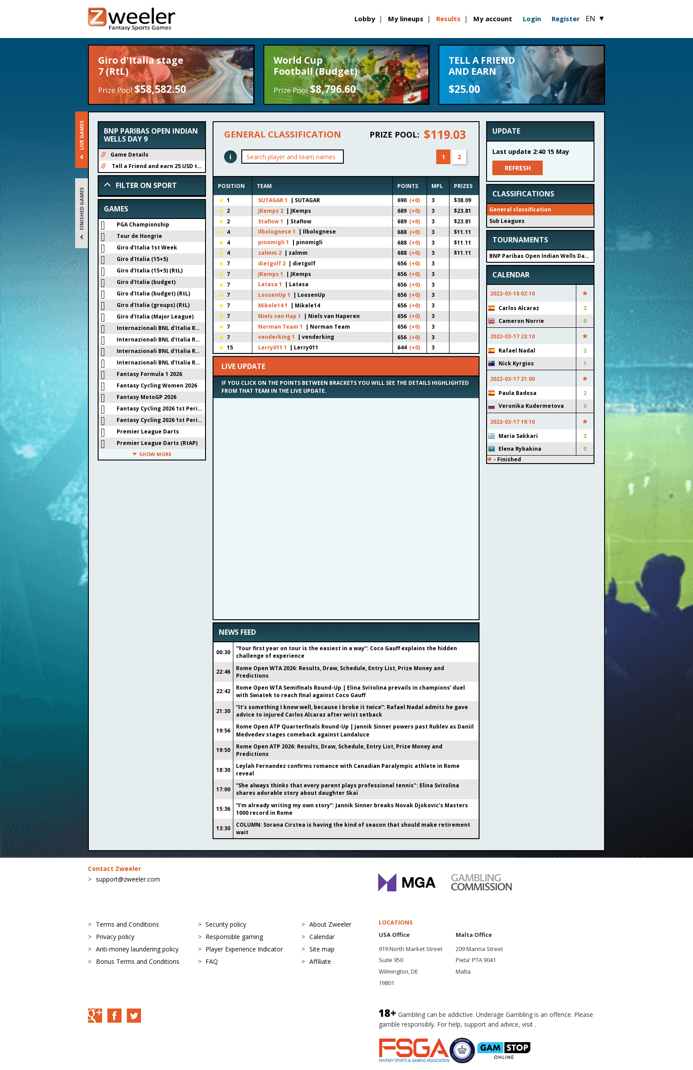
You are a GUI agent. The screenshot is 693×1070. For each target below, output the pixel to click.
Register (566, 18)
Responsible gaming (234, 936)
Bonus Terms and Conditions (137, 961)
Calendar (322, 936)
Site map (322, 949)
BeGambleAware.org (567, 1024)
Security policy (226, 924)
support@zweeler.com (128, 879)
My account (492, 18)
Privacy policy (115, 936)
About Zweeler (330, 924)
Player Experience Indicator (244, 949)
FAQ (212, 961)
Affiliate (320, 961)
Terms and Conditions (127, 924)
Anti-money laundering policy (137, 949)
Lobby (364, 18)
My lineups (405, 18)
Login (532, 18)
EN (595, 18)
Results (448, 18)
